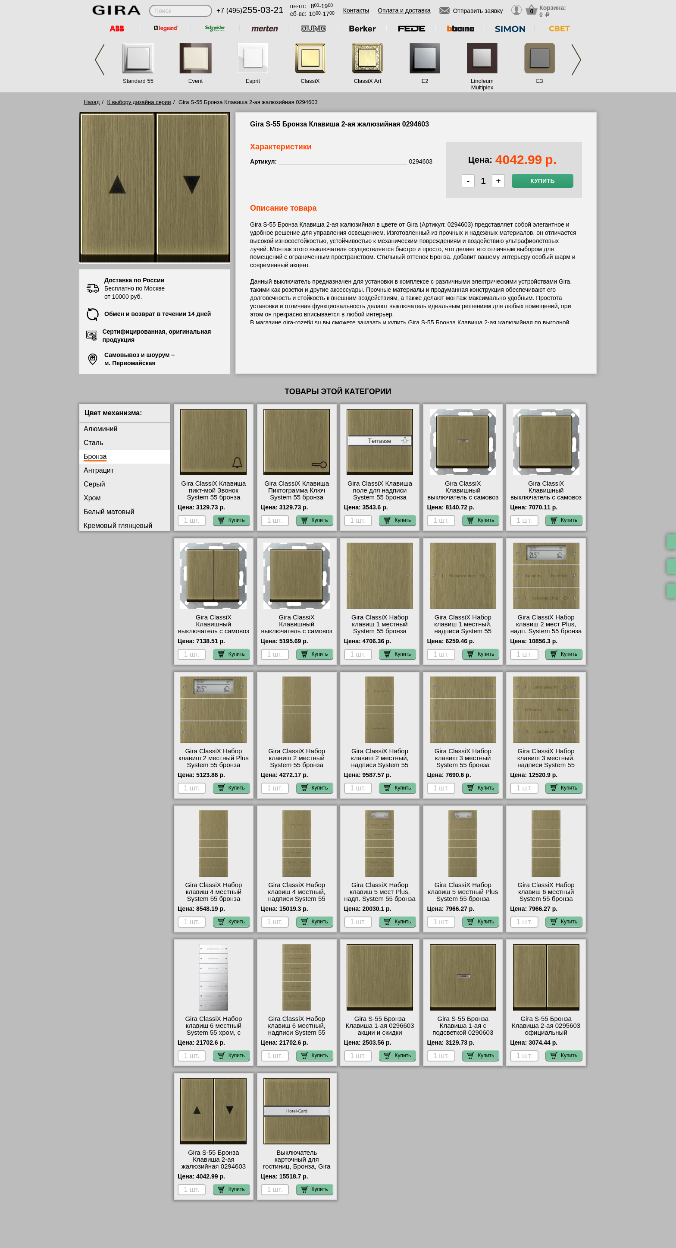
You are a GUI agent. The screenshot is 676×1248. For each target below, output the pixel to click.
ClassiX (309, 81)
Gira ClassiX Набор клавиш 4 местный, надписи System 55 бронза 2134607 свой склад (297, 898)
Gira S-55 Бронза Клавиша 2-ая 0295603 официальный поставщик (546, 1029)
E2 (425, 81)
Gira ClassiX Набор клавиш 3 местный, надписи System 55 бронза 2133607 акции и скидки (546, 765)
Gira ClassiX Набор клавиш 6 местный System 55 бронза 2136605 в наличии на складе (546, 898)
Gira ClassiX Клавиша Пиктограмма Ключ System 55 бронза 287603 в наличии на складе (296, 497)
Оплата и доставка (404, 10)
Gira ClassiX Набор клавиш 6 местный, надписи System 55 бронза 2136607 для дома (296, 1032)
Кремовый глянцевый (118, 525)
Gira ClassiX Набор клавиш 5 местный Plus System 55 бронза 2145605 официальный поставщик (463, 898)
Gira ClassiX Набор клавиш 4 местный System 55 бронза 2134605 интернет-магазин (213, 898)
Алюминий (100, 429)
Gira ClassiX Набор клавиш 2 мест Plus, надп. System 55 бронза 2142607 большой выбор (546, 631)
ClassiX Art (368, 81)
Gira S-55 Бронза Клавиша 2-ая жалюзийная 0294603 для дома (214, 1163)
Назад (92, 102)
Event (195, 81)
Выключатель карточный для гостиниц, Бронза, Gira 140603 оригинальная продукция (297, 1166)
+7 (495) (250, 10)
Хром (92, 498)
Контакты (356, 10)
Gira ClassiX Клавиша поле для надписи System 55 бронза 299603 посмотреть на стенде (379, 497)
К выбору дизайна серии (139, 102)
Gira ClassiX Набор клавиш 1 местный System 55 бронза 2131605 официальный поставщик (380, 631)
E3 (539, 81)
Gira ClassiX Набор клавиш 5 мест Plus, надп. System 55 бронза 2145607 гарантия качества (380, 898)
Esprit (253, 81)
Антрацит (99, 470)
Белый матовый (109, 511)
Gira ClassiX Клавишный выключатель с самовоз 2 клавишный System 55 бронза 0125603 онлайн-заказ (213, 634)
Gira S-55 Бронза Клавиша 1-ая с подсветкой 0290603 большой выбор (462, 1029)
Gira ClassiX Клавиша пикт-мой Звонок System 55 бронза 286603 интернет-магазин (213, 497)
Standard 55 (138, 81)
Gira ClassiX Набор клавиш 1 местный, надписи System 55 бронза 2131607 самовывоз (463, 631)
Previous (99, 60)
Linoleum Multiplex (482, 84)
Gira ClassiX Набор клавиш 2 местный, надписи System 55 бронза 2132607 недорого (380, 765)
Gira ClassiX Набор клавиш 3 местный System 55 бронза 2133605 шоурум (463, 761)
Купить (542, 180)
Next (576, 60)
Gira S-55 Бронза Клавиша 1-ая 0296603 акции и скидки (379, 1025)
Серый (94, 484)
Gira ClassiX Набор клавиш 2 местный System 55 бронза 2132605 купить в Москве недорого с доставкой (296, 768)
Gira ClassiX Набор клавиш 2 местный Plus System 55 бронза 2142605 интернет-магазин (213, 765)
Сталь (93, 442)
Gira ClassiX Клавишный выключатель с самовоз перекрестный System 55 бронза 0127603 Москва (546, 500)
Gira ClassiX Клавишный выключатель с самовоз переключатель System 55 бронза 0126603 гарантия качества (296, 634)
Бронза (95, 456)
